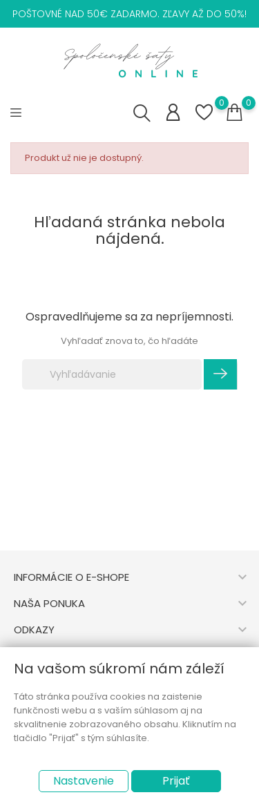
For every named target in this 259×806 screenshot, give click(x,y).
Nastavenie (83, 781)
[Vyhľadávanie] (112, 374)
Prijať (176, 781)
